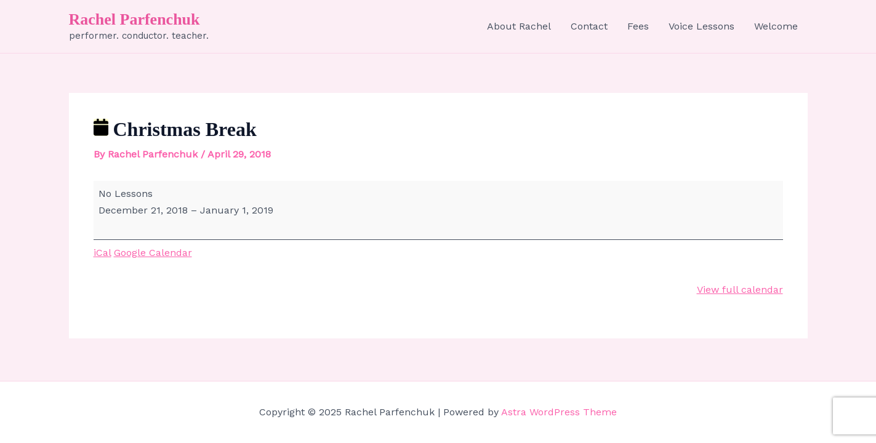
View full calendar (740, 289)
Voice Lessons (701, 26)
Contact (589, 26)
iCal (102, 252)
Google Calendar (153, 252)
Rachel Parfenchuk (134, 19)
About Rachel (519, 26)
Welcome (776, 26)
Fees (638, 26)
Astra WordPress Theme (559, 412)
